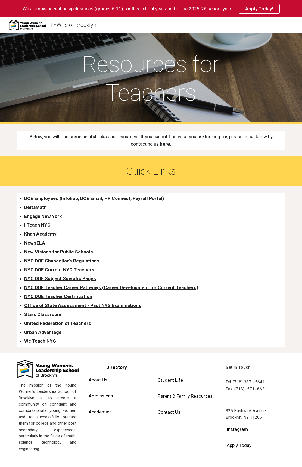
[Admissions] (100, 396)
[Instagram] (237, 429)
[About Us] (98, 380)
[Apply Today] (239, 445)
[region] (151, 8)
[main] (151, 78)
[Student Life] (170, 380)
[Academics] (100, 411)
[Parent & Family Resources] (185, 396)
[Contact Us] (169, 412)
